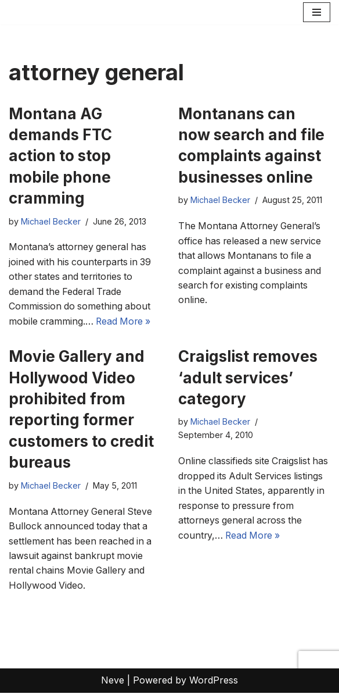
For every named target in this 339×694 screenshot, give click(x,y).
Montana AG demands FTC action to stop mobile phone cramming (60, 156)
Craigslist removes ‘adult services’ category (248, 378)
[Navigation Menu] (316, 12)
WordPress (213, 681)
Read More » (126, 322)
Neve (112, 681)
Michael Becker (51, 222)
